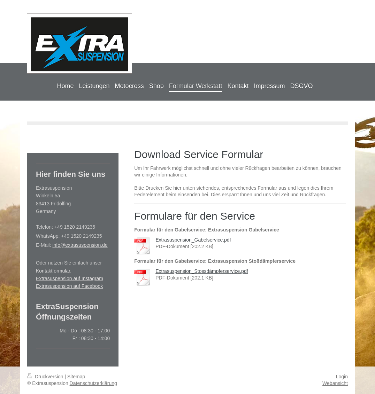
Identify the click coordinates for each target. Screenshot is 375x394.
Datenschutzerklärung (93, 383)
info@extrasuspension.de (79, 245)
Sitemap (76, 376)
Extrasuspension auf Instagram (69, 278)
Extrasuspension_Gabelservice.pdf (193, 240)
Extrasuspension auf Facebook (69, 286)
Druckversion (45, 376)
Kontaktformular (53, 271)
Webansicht (335, 383)
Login (342, 376)
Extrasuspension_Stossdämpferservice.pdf (201, 271)
